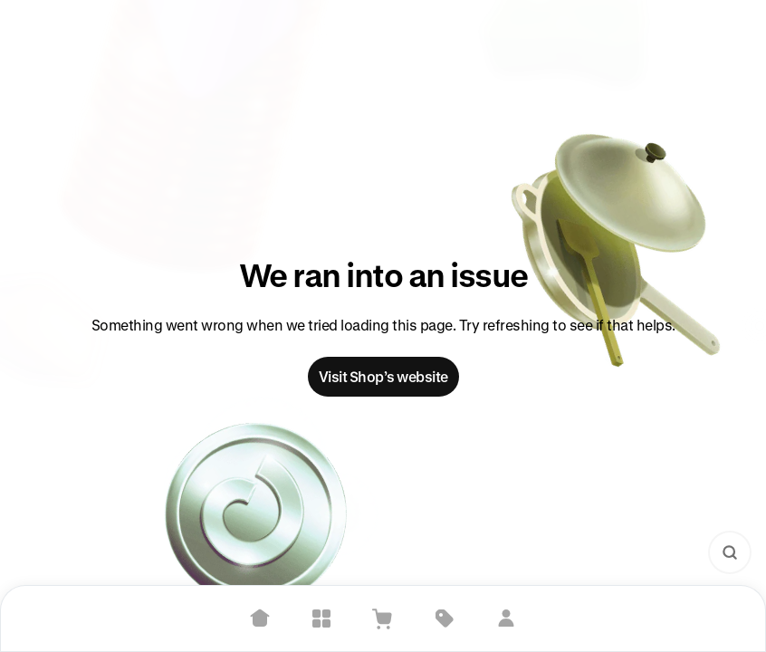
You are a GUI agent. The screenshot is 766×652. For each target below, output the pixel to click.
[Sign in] (506, 618)
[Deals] (444, 618)
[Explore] (321, 618)
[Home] (260, 618)
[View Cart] (383, 618)
